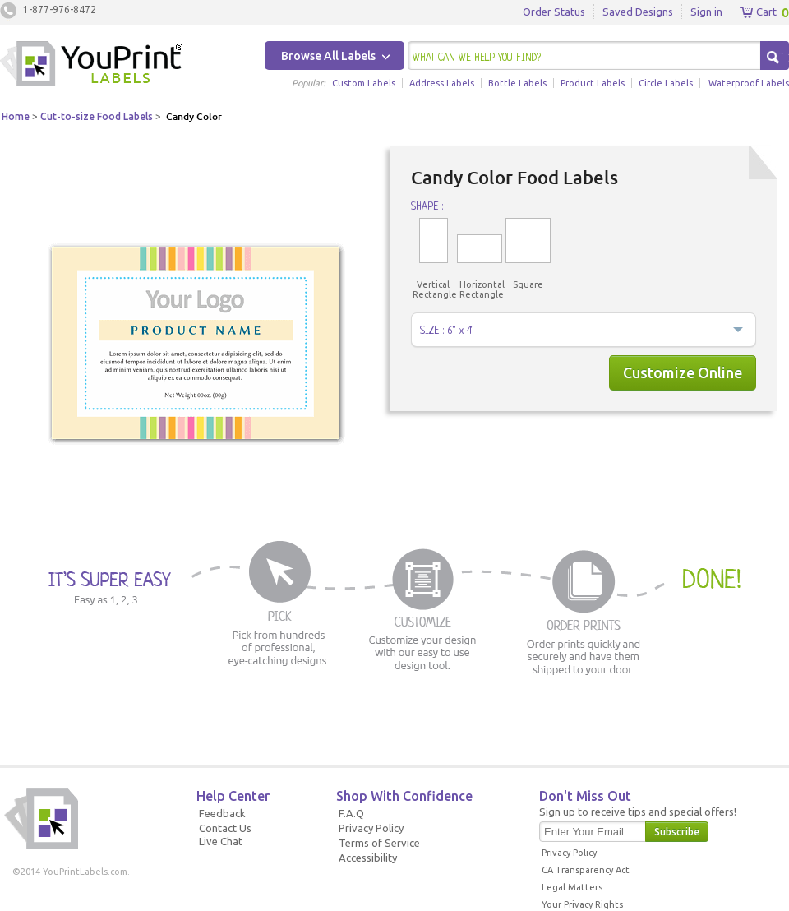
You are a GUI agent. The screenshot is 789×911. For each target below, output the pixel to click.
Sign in (706, 11)
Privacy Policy (371, 828)
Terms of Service (379, 843)
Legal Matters (572, 887)
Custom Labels (363, 83)
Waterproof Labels (748, 83)
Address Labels (441, 83)
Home (16, 116)
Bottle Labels (517, 83)
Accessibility (368, 857)
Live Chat (220, 841)
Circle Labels (666, 83)
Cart (758, 12)
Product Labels (593, 83)
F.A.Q (351, 813)
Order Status (554, 11)
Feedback (222, 813)
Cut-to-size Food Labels (96, 116)
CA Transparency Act (586, 870)
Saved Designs (637, 11)
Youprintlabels (91, 65)
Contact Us (225, 828)
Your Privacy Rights (582, 904)
